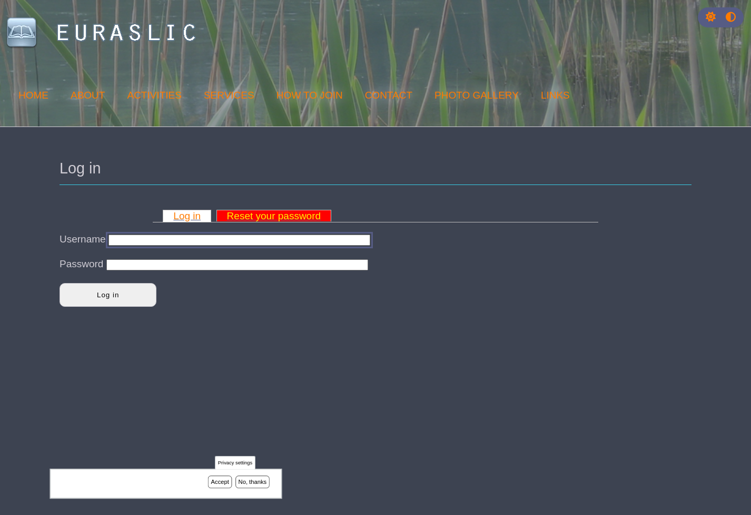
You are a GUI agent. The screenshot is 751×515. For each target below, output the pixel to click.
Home (33, 95)
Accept (220, 483)
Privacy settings (235, 464)
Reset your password (274, 215)
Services (229, 95)
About (88, 95)
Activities (154, 95)
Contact (388, 95)
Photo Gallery (476, 95)
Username (83, 239)
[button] (711, 17)
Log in (187, 215)
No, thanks (253, 483)
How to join (309, 95)
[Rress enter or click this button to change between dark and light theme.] (712, 17)
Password (81, 263)
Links (555, 95)
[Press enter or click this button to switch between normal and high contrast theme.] (730, 17)
